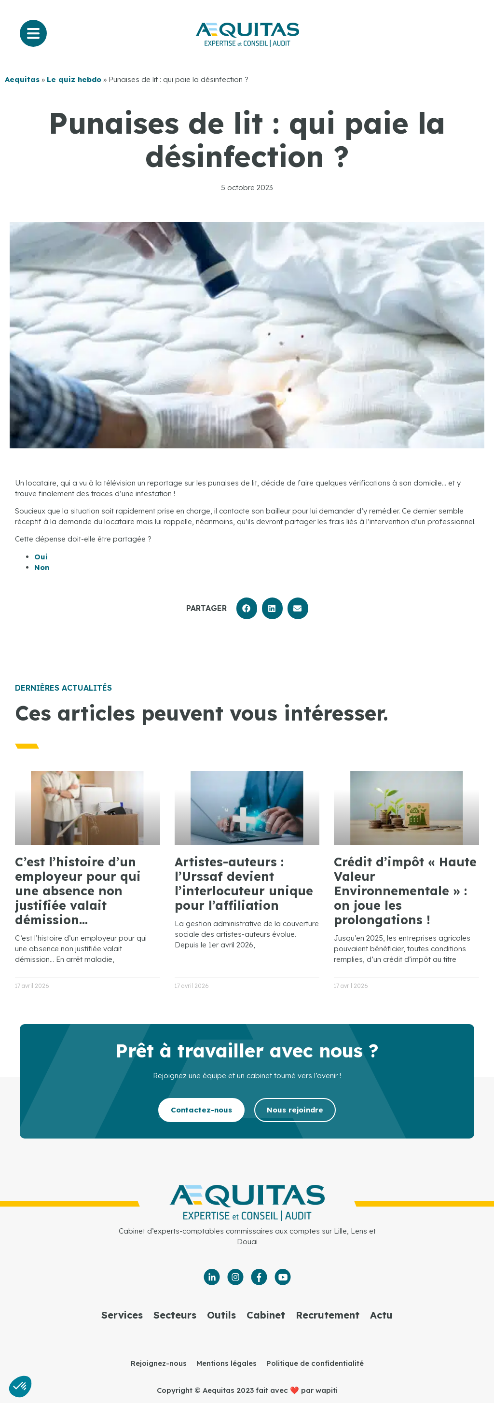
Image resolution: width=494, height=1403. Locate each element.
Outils (221, 1315)
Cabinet (266, 1315)
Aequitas (22, 79)
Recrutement (327, 1315)
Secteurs (174, 1315)
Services (122, 1315)
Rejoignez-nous (159, 1363)
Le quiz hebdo (74, 79)
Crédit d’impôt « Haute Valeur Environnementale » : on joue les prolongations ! (405, 890)
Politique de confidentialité (315, 1363)
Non (41, 567)
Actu (381, 1315)
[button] (246, 608)
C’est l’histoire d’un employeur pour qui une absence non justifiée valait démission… (78, 890)
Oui (41, 556)
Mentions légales (226, 1363)
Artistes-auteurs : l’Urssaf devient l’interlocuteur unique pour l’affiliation (244, 883)
